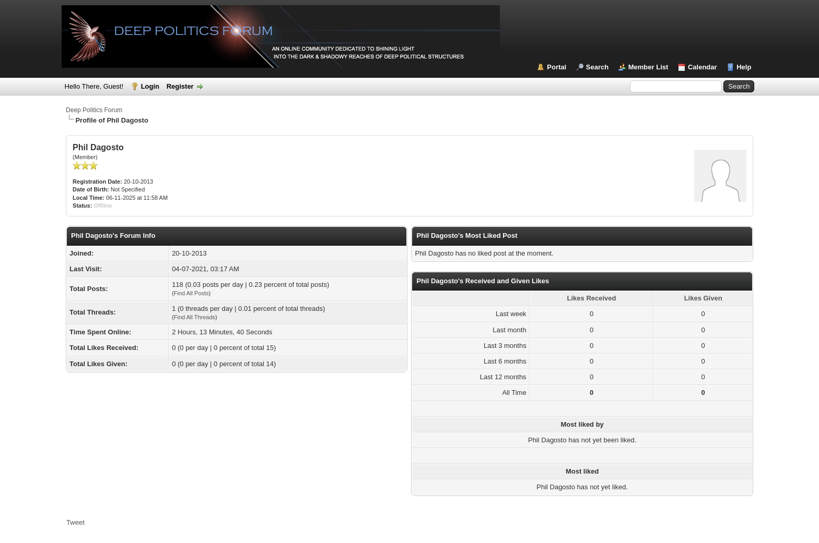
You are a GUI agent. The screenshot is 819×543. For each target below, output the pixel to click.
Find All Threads (194, 317)
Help (743, 67)
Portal (556, 67)
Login (150, 86)
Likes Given (703, 298)
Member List (648, 67)
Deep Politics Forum (94, 110)
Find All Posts (191, 293)
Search (597, 67)
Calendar (702, 67)
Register (180, 86)
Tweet (75, 522)
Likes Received (591, 298)
